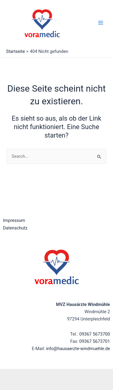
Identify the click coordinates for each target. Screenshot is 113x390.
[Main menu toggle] (100, 22)
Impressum (14, 220)
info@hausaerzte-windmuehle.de (78, 348)
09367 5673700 (94, 334)
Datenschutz (15, 228)
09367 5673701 (94, 341)
